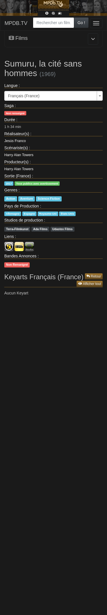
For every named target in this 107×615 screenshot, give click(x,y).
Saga (9, 105)
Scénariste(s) (16, 147)
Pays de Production (21, 206)
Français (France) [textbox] (23, 96)
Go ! (81, 22)
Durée (9, 119)
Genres (10, 190)
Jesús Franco (15, 141)
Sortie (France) (17, 176)
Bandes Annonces (20, 256)
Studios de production (23, 220)
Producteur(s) (16, 162)
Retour (93, 276)
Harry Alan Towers (18, 155)
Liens (9, 236)
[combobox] (53, 22)
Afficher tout (89, 284)
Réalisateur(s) (16, 133)
